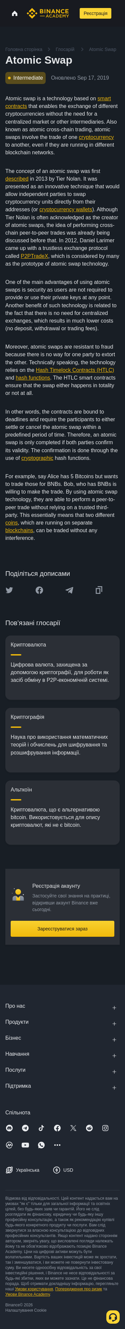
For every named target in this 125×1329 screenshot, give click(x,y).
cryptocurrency (96, 137)
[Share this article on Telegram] (69, 590)
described (16, 179)
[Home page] (48, 13)
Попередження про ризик (78, 1289)
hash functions (33, 378)
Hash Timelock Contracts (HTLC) (75, 370)
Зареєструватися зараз (62, 928)
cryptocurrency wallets (65, 209)
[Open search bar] (74, 13)
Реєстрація (95, 13)
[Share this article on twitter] (9, 590)
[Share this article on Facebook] (39, 590)
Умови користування (34, 1289)
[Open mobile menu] (119, 13)
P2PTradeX (34, 256)
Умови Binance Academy (27, 1294)
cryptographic (37, 458)
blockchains (19, 530)
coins (11, 523)
